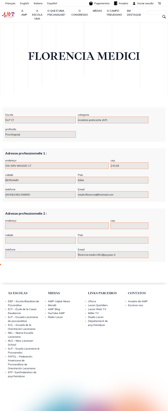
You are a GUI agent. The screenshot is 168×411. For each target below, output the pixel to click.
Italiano (38, 3)
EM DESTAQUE (134, 12)
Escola (9, 114)
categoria (83, 114)
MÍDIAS (97, 10)
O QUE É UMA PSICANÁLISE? (56, 12)
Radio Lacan (55, 317)
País (80, 174)
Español (52, 3)
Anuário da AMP (138, 301)
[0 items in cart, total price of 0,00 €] (159, 3)
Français (10, 3)
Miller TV (93, 313)
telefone (10, 189)
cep (113, 160)
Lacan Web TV (97, 309)
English (24, 3)
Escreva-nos (135, 305)
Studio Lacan (96, 317)
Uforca (92, 301)
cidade (9, 174)
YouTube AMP (56, 313)
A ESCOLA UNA (37, 14)
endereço (10, 160)
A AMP (24, 12)
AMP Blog (54, 309)
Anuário (121, 3)
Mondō (52, 305)
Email (81, 189)
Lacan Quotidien (98, 305)
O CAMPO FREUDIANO (114, 12)
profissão (10, 129)
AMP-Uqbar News (59, 301)
